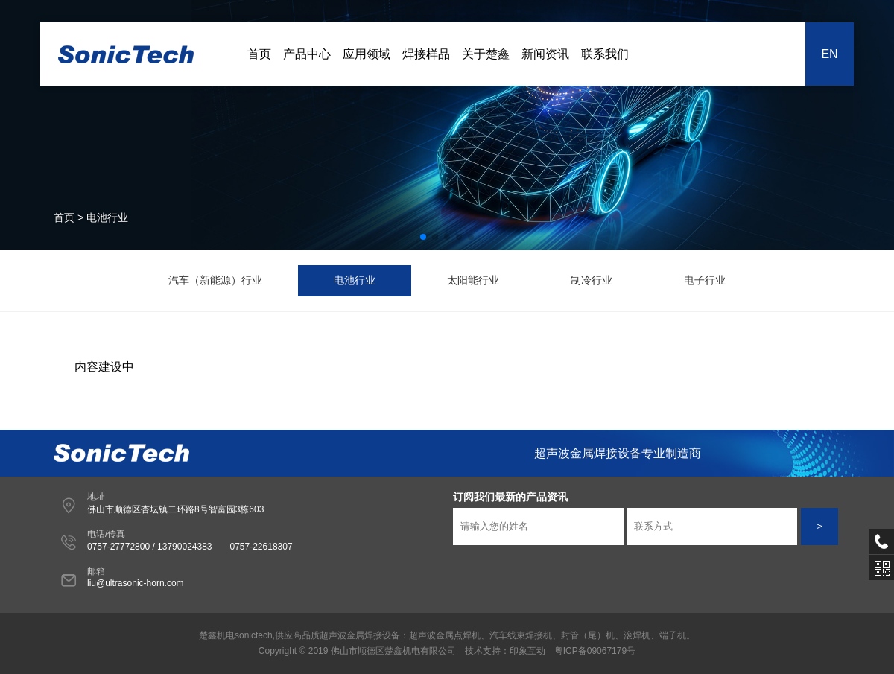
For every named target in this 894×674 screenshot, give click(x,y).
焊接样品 (426, 54)
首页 (259, 54)
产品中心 (307, 54)
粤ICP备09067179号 (594, 651)
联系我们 (605, 54)
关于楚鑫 (486, 54)
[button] (423, 237)
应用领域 (366, 54)
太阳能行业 (473, 280)
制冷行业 (591, 280)
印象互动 (527, 651)
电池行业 (354, 280)
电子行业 (705, 280)
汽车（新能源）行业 (215, 280)
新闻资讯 (545, 54)
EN (829, 54)
